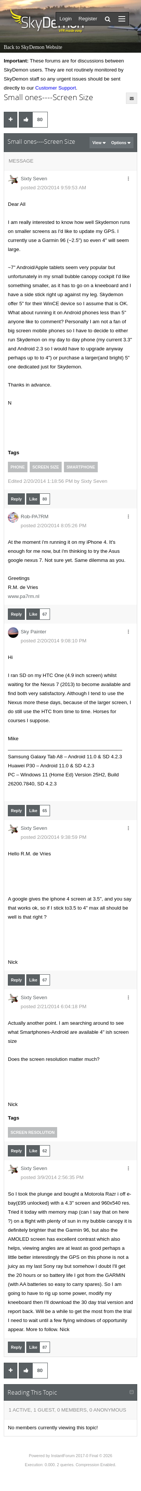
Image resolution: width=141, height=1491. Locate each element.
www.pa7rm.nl (23, 596)
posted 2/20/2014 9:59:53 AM (53, 187)
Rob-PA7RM (35, 516)
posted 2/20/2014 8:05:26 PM (53, 525)
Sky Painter (33, 631)
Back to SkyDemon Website (33, 47)
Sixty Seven (34, 178)
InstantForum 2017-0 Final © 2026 (81, 1455)
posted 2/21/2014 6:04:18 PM (53, 1006)
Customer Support (55, 88)
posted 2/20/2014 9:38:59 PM (53, 837)
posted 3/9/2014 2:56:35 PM (52, 1177)
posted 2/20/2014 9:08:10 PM (53, 641)
